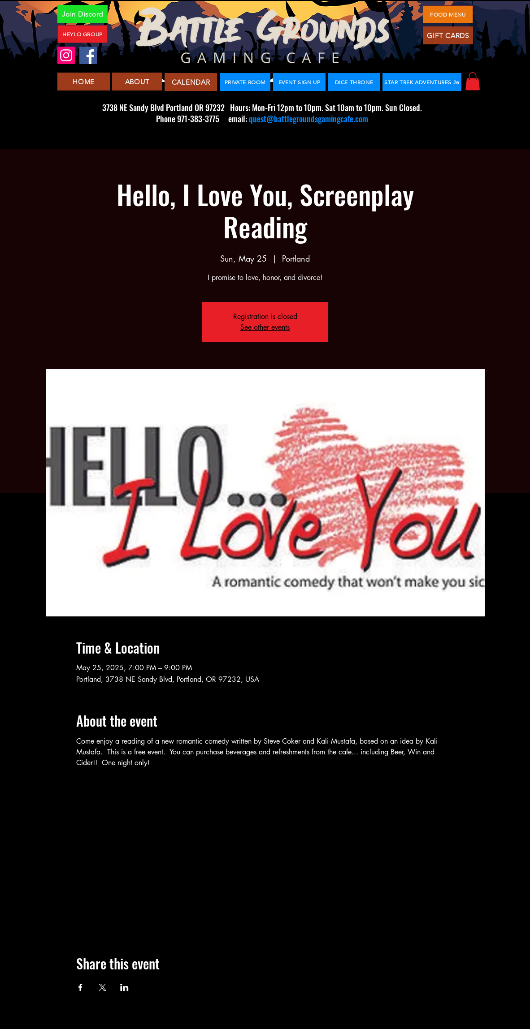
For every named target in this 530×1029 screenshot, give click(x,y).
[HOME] (83, 81)
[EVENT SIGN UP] (299, 82)
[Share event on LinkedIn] (124, 987)
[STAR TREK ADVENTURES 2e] (421, 82)
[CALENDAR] (191, 82)
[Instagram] (66, 55)
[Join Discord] (82, 14)
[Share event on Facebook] (80, 987)
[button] (472, 81)
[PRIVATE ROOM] (245, 82)
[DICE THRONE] (354, 82)
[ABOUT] (137, 81)
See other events (265, 327)
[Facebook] (88, 55)
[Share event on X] (102, 987)
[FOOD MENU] (448, 14)
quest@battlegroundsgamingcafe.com (308, 119)
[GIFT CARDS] (448, 35)
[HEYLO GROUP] (82, 34)
